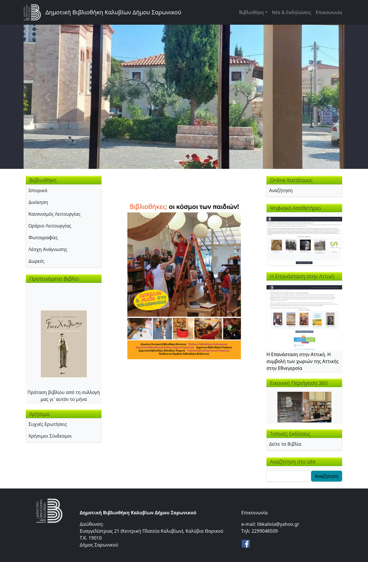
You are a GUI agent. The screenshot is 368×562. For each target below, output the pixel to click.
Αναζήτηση (281, 190)
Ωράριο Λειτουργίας (49, 226)
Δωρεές (36, 261)
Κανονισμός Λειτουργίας (54, 214)
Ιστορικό (37, 190)
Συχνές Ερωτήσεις (47, 424)
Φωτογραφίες (43, 237)
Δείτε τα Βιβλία (285, 444)
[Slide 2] (189, 161)
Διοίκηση (38, 202)
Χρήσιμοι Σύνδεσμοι (50, 436)
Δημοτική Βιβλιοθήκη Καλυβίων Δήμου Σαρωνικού (113, 12)
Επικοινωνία (329, 12)
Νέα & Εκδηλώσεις (291, 12)
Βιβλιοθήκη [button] (251, 12)
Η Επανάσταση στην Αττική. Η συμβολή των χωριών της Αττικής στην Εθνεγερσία (303, 361)
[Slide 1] (179, 161)
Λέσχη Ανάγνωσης (47, 249)
